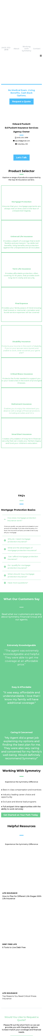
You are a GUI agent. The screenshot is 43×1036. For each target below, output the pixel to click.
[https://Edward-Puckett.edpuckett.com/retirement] (21, 314)
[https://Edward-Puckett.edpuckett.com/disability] (21, 266)
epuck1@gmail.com (17, 858)
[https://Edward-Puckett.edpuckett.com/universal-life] (21, 182)
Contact (36, 12)
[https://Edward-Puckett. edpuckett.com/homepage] (21, 3)
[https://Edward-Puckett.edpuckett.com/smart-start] (21, 337)
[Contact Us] (9, 866)
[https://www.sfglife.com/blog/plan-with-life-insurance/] (21, 688)
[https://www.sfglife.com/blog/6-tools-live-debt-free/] (21, 703)
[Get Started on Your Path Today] (20, 650)
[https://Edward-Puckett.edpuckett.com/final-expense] (21, 235)
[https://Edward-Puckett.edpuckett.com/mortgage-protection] (21, 155)
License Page (13, 1023)
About (16, 12)
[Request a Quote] (21, 65)
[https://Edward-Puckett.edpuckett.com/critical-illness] (21, 291)
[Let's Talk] (21, 121)
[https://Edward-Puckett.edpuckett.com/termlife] (21, 208)
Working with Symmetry (26, 12)
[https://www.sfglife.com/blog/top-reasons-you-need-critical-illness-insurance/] (21, 715)
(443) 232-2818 (6, 12)
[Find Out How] (11, 895)
